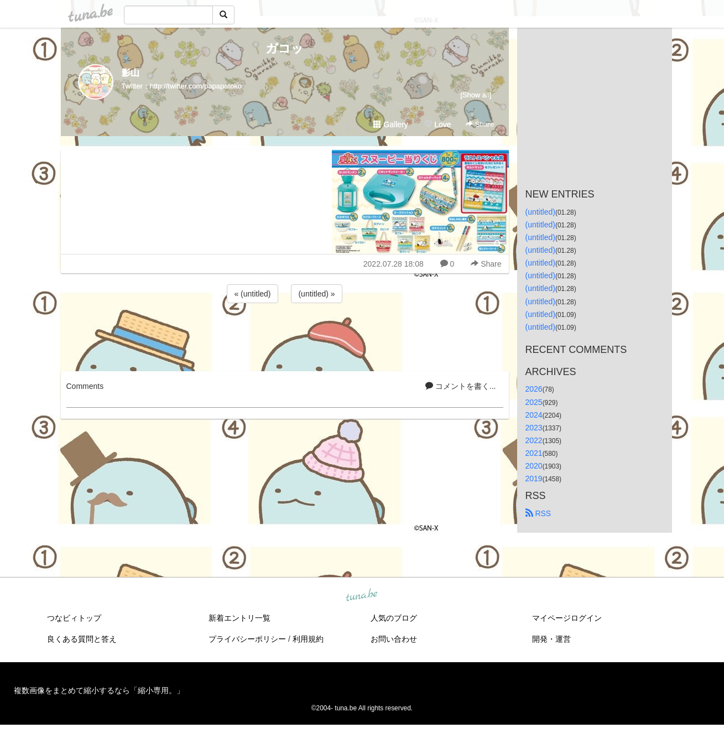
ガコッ (284, 48)
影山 (130, 72)
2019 (534, 478)
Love (437, 124)
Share (480, 124)
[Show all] (475, 95)
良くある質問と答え (82, 639)
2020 (534, 465)
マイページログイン (567, 618)
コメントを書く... (460, 386)
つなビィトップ (74, 618)
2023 (534, 427)
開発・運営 (551, 639)
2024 (534, 414)
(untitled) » (316, 293)
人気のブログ (394, 618)
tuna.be (362, 596)
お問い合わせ (394, 639)
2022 (534, 440)
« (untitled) (252, 293)
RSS (538, 513)
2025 (534, 402)
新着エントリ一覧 (239, 618)
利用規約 (308, 639)
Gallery (390, 124)
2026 (534, 388)
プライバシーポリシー (247, 639)
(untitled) (540, 211)
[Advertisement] (285, 335)
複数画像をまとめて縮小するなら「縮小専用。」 (99, 690)
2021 (534, 453)
